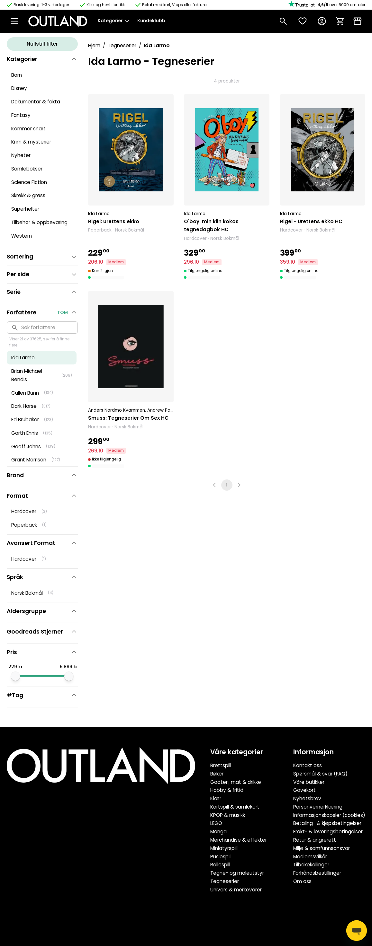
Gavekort (304, 790)
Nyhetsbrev (307, 798)
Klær (215, 798)
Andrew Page (161, 410)
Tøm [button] (62, 312)
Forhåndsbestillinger (317, 873)
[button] (130, 187)
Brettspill (220, 765)
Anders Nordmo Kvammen (116, 410)
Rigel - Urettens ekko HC (311, 221)
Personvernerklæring (317, 806)
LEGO (216, 823)
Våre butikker (308, 782)
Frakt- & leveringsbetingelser (328, 831)
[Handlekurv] (340, 21)
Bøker (216, 773)
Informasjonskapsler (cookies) (329, 815)
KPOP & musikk (227, 815)
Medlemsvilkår (310, 856)
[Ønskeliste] (302, 21)
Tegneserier (122, 45)
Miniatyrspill (224, 848)
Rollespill (220, 864)
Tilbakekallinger (311, 864)
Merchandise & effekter (238, 840)
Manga (218, 831)
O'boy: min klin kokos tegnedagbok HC (211, 225)
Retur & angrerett (314, 840)
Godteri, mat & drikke (235, 782)
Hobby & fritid (226, 790)
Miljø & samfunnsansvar (321, 848)
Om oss (302, 881)
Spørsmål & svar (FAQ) (320, 773)
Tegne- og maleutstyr (237, 873)
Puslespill (220, 856)
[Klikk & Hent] (357, 21)
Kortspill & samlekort (234, 806)
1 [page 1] (226, 485)
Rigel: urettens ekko (113, 221)
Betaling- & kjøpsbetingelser (327, 823)
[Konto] (322, 21)
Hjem (94, 45)
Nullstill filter (42, 43)
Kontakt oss (307, 765)
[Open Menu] (14, 21)
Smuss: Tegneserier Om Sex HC (128, 418)
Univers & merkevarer (236, 889)
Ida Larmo (99, 214)
